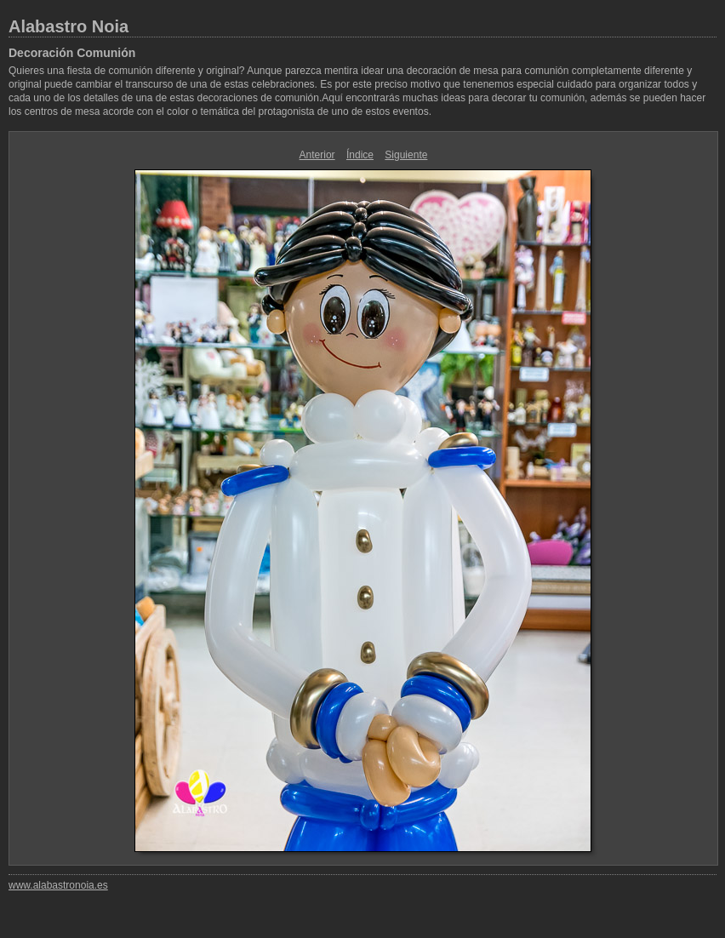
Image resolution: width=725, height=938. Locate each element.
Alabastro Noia (68, 26)
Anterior (317, 155)
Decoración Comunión (72, 53)
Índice (360, 155)
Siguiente (406, 155)
